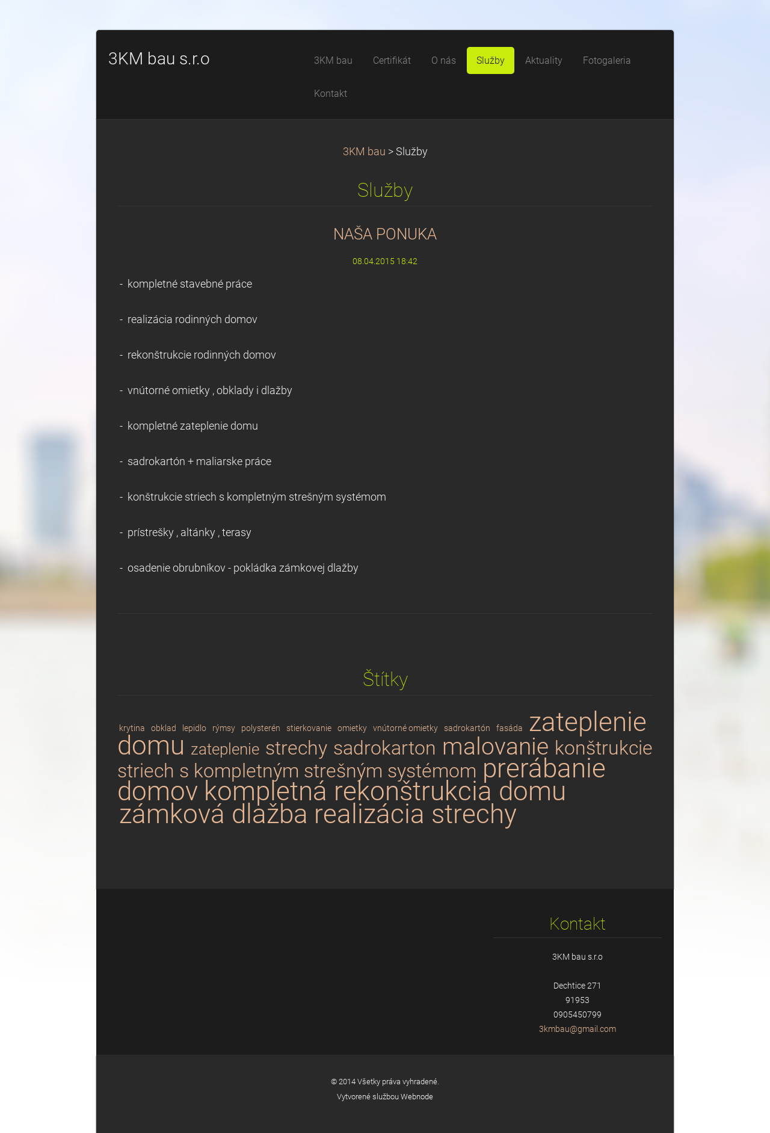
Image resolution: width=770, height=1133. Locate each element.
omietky (352, 728)
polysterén (260, 728)
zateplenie (225, 749)
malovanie (495, 746)
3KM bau (364, 152)
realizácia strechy (415, 814)
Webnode (417, 1096)
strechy (296, 748)
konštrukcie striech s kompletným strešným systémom (385, 759)
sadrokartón (467, 728)
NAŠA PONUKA (385, 234)
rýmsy (223, 728)
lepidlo (194, 728)
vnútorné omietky (405, 728)
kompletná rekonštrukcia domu (385, 791)
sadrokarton (384, 748)
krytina (132, 728)
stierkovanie (308, 728)
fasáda (509, 728)
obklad (163, 728)
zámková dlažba (213, 814)
